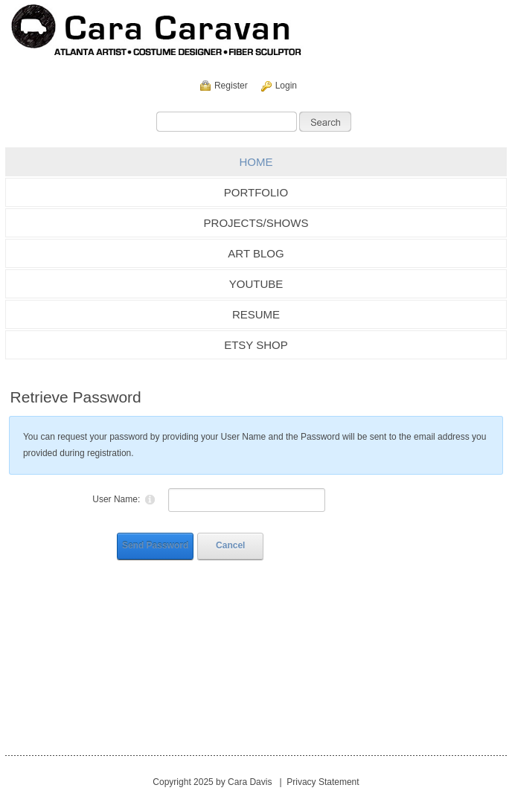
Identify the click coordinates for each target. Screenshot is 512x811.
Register (231, 85)
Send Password (155, 545)
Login (286, 85)
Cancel (230, 545)
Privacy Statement (323, 782)
